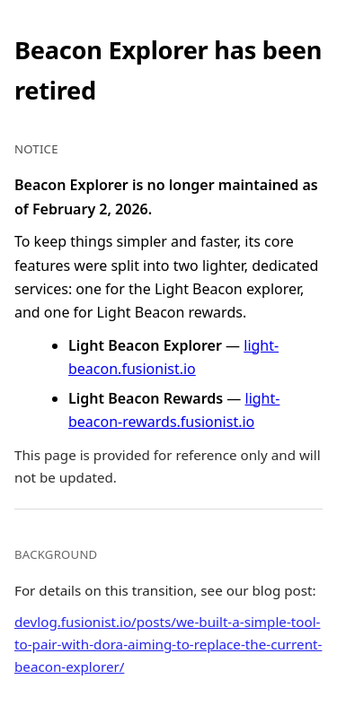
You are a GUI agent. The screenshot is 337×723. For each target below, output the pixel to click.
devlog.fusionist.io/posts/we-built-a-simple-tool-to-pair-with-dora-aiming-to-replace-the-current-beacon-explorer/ (168, 644)
